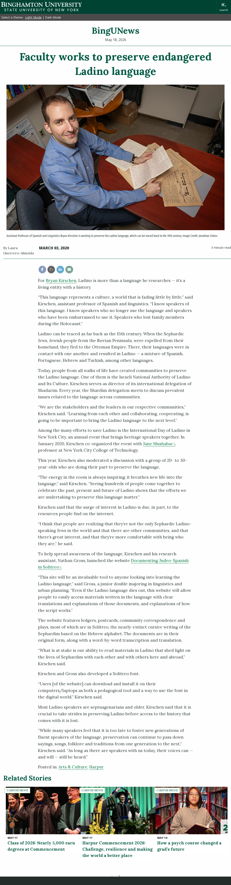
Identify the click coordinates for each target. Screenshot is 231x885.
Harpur (96, 766)
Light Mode (33, 17)
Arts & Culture (72, 766)
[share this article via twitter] (51, 269)
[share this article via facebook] (42, 269)
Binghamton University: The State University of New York (41, 6)
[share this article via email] (69, 269)
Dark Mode (53, 17)
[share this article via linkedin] (60, 269)
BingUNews (115, 30)
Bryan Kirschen (61, 280)
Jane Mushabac (159, 443)
